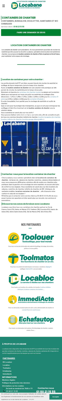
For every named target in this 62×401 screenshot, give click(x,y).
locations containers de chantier (33, 289)
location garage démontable (32, 119)
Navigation (3, 7)
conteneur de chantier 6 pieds (30, 92)
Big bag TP (48, 267)
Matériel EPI (29, 269)
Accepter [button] (55, 397)
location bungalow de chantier (49, 117)
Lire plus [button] (31, 399)
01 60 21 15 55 (45, 392)
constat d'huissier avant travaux (31, 310)
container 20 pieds (36, 99)
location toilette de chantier (11, 119)
